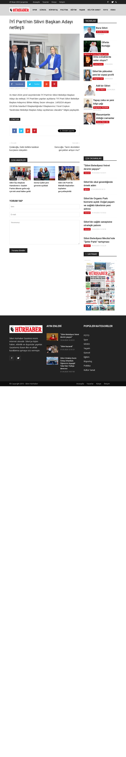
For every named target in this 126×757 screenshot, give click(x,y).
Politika (13, 179)
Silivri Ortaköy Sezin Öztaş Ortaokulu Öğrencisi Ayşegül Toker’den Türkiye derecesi (68, 363)
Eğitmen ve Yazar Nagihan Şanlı (96, 54)
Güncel (87, 173)
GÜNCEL (43, 10)
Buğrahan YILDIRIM (101, 107)
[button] (116, 2)
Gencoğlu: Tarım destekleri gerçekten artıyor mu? (67, 148)
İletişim (62, 2)
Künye (54, 2)
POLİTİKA (64, 10)
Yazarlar (45, 2)
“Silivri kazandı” (66, 346)
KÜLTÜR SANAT (94, 10)
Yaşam (87, 348)
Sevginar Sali (98, 79)
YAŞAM (82, 10)
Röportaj (88, 361)
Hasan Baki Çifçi (102, 122)
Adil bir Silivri (103, 85)
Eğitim (87, 189)
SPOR (34, 10)
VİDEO (112, 10)
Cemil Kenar (98, 64)
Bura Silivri (102, 27)
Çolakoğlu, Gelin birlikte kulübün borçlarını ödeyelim (24, 148)
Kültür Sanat (89, 370)
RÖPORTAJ (53, 10)
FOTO (105, 10)
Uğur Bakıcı (101, 90)
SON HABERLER (18, 160)
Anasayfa (36, 2)
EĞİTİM (74, 10)
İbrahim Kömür (102, 32)
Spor (86, 339)
